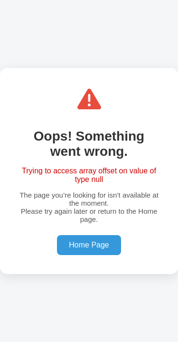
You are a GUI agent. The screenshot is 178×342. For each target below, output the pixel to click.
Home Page (89, 245)
